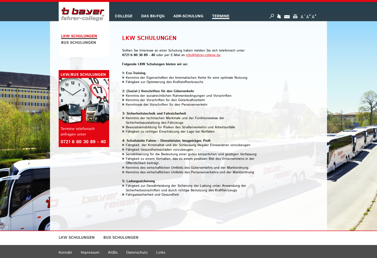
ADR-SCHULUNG (188, 16)
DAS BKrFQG (153, 16)
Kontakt (65, 252)
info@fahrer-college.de (203, 55)
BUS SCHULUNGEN (78, 42)
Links (160, 252)
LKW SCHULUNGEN (79, 36)
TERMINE (220, 16)
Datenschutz (137, 252)
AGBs (113, 252)
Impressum (90, 252)
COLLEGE (123, 16)
